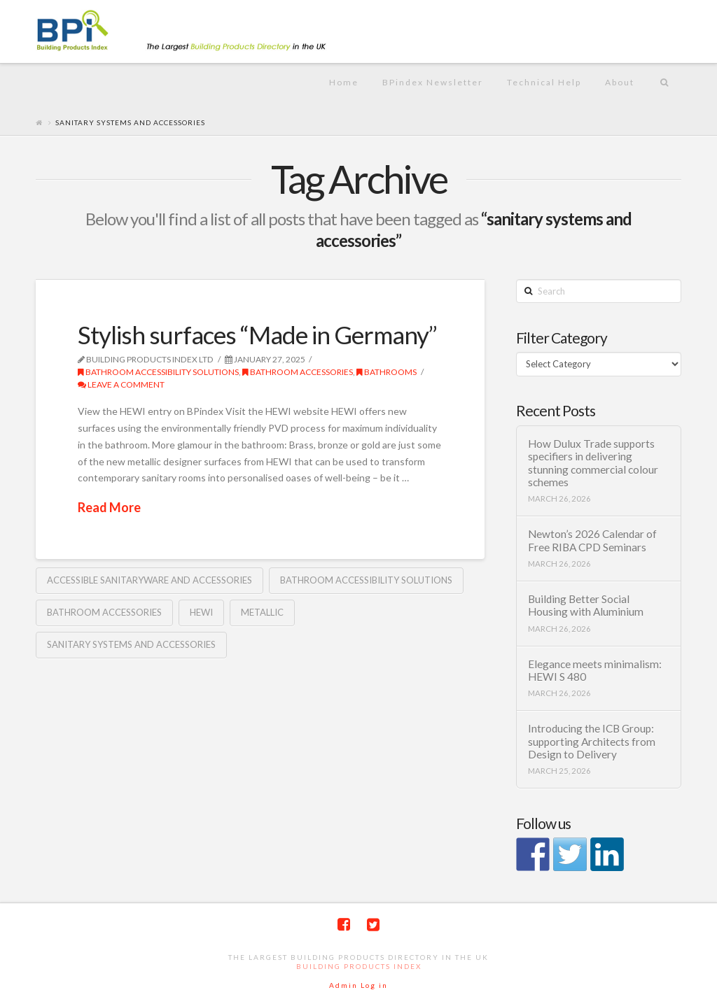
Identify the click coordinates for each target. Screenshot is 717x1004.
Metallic (262, 612)
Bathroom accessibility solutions (366, 580)
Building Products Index (359, 966)
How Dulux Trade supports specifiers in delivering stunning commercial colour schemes (593, 463)
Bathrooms (386, 372)
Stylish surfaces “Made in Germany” (257, 334)
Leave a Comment (121, 384)
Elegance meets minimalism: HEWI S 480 (595, 671)
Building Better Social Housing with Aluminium (585, 605)
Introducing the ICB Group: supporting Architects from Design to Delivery (591, 741)
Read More (109, 507)
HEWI (201, 612)
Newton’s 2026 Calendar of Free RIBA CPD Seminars (592, 540)
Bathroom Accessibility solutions (158, 372)
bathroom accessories (297, 372)
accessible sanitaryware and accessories (149, 580)
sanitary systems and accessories (131, 644)
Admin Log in (358, 985)
